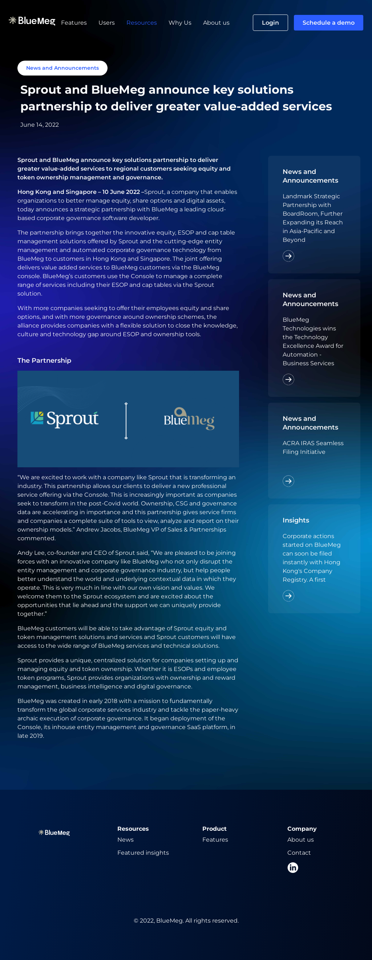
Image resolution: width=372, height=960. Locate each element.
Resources (141, 22)
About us (216, 22)
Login (270, 22)
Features (74, 22)
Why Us (180, 22)
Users (106, 22)
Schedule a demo (329, 22)
